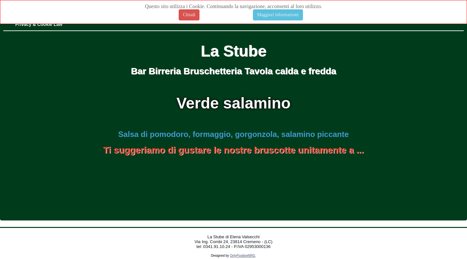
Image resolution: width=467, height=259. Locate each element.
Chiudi (189, 14)
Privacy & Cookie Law (39, 24)
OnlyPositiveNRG (242, 255)
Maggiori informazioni (278, 14)
